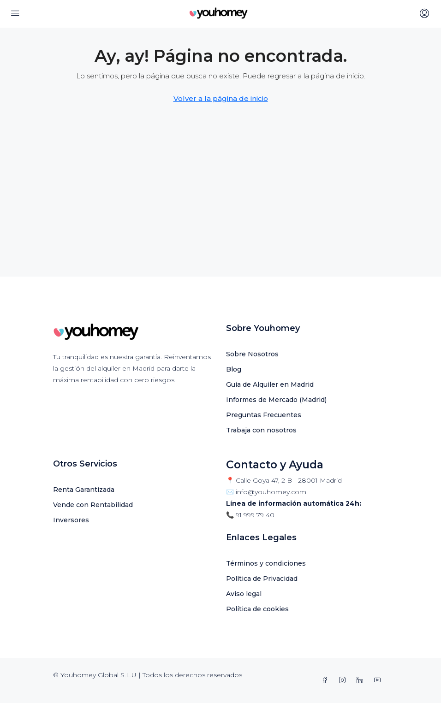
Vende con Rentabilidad (93, 505)
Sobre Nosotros (252, 354)
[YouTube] (379, 680)
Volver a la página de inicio (220, 98)
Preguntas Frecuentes (263, 415)
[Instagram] (344, 680)
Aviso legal (244, 594)
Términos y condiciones (266, 563)
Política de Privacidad (262, 578)
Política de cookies (257, 609)
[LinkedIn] (362, 680)
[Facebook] (327, 680)
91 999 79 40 (255, 515)
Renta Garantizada (83, 489)
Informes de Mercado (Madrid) (276, 400)
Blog (233, 369)
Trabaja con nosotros (261, 430)
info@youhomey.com (271, 492)
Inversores (71, 520)
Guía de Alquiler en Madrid (270, 384)
